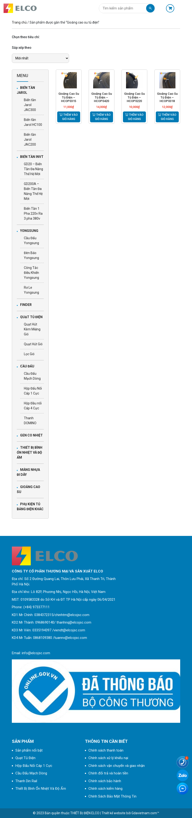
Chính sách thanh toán (105, 750)
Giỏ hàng (170, 8)
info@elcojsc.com (36, 653)
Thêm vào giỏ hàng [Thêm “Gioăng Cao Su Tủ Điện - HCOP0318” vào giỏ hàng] (167, 117)
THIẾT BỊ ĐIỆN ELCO (84, 813)
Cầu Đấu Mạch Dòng (31, 773)
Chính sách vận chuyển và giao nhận (116, 766)
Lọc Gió (29, 354)
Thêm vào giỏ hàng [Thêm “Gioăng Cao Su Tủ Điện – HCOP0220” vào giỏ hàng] (134, 117)
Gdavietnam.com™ (145, 813)
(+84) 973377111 (36, 607)
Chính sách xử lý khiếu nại (108, 758)
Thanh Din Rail (26, 781)
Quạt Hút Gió (33, 344)
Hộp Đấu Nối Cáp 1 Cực (33, 766)
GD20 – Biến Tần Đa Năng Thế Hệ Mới (33, 169)
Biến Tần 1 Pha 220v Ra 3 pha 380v (33, 213)
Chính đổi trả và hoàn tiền (108, 773)
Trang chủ (19, 22)
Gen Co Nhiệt (31, 435)
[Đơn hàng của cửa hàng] (40, 58)
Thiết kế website (113, 813)
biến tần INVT (32, 157)
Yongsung (29, 231)
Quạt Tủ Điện (31, 317)
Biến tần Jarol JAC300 (30, 105)
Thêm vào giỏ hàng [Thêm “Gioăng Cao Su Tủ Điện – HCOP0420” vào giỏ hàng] (101, 117)
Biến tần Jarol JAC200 (30, 139)
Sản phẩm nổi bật (29, 750)
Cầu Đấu (27, 366)
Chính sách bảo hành (104, 781)
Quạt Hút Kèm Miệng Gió (32, 329)
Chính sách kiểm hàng (105, 788)
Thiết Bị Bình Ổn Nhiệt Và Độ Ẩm (29, 452)
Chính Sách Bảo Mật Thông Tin (112, 796)
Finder (26, 305)
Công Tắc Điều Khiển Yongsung (31, 273)
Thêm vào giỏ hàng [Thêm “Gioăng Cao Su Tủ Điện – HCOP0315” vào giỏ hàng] (68, 117)
